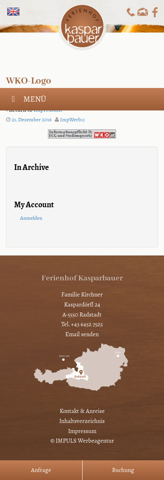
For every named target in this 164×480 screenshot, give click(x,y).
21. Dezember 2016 (32, 120)
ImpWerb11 (72, 120)
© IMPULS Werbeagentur (82, 440)
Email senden (82, 334)
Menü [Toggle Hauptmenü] (27, 99)
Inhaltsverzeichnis (82, 421)
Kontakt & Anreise (82, 411)
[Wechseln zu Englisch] (13, 12)
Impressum (82, 431)
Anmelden (31, 218)
